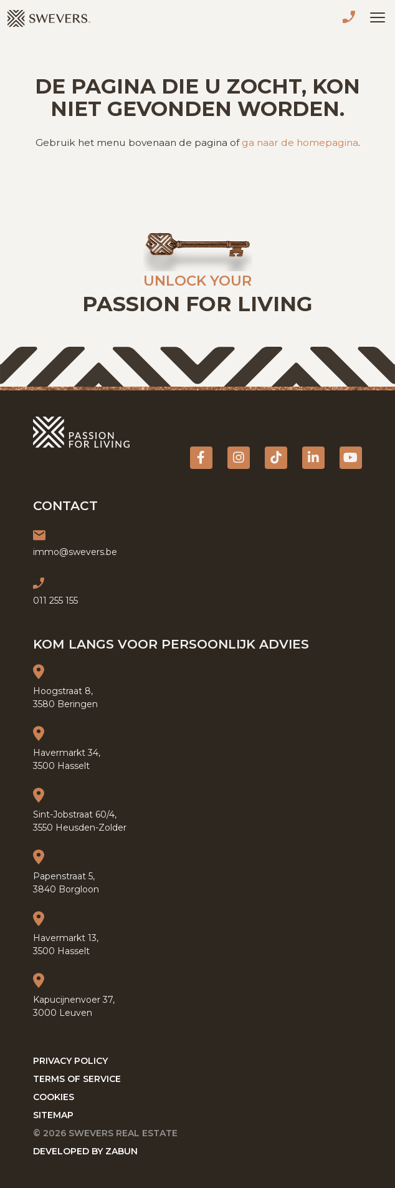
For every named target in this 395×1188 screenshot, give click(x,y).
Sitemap (53, 1115)
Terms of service (77, 1078)
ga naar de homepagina (300, 142)
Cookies (53, 1097)
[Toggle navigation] (378, 17)
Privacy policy (70, 1060)
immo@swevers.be (75, 552)
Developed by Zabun (85, 1151)
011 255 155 (351, 18)
